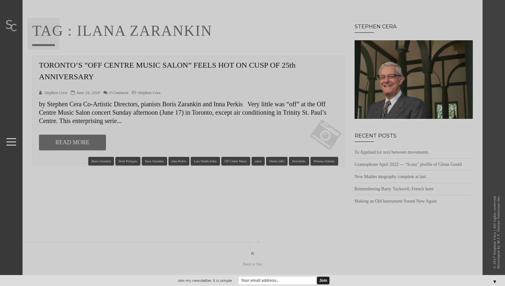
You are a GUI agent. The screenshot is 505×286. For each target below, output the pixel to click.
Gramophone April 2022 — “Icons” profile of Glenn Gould (408, 164)
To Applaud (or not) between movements (392, 152)
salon (258, 161)
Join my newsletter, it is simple (204, 280)
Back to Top (252, 264)
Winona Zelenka (324, 161)
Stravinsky (299, 161)
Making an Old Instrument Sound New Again (396, 201)
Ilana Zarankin (154, 161)
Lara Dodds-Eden (205, 161)
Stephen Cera (149, 92)
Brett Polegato (128, 161)
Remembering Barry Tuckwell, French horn (394, 188)
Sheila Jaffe (276, 161)
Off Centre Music (235, 161)
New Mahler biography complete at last (390, 176)
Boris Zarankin (101, 161)
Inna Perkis (179, 161)
